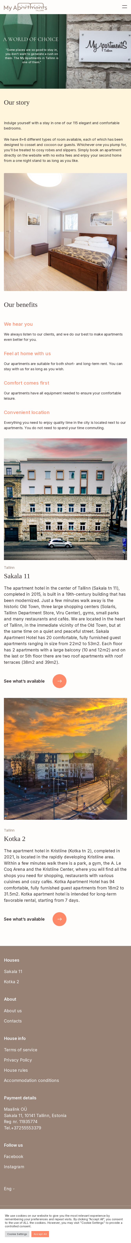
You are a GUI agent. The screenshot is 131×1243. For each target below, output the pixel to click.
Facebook (14, 1156)
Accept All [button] (40, 1234)
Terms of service (20, 1049)
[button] (119, 499)
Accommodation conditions (31, 1080)
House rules (16, 1070)
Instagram (14, 1166)
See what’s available (35, 681)
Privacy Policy (18, 1060)
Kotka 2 (11, 981)
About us (13, 1010)
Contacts (13, 1021)
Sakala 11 (13, 971)
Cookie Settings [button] (17, 1234)
